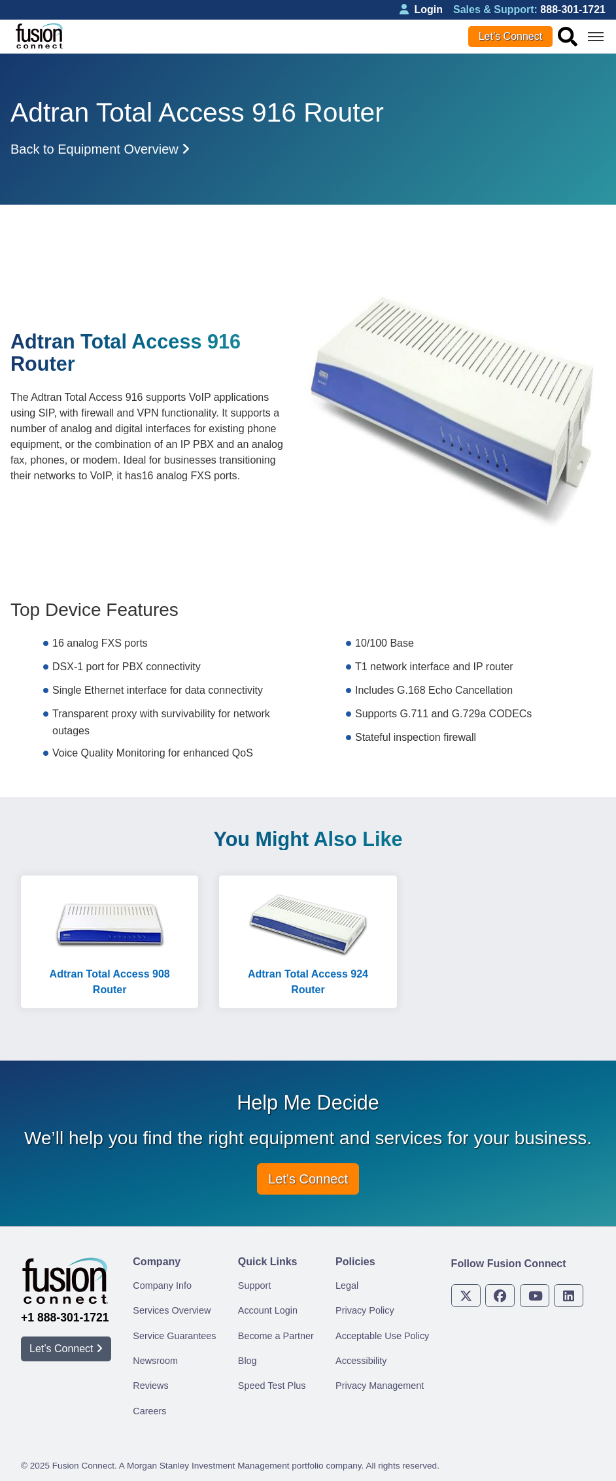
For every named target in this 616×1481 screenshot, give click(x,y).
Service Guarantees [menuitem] (174, 1336)
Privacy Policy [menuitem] (364, 1310)
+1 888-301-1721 (65, 1317)
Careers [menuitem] (149, 1411)
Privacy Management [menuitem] (379, 1385)
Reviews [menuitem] (150, 1385)
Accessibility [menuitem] (360, 1360)
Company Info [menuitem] (162, 1285)
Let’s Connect (511, 36)
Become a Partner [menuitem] (276, 1336)
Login (421, 9)
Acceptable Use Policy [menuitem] (382, 1336)
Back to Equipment (100, 149)
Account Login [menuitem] (268, 1310)
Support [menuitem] (254, 1285)
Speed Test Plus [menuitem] (272, 1385)
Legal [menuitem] (346, 1285)
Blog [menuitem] (247, 1360)
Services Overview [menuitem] (172, 1310)
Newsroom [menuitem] (155, 1360)
